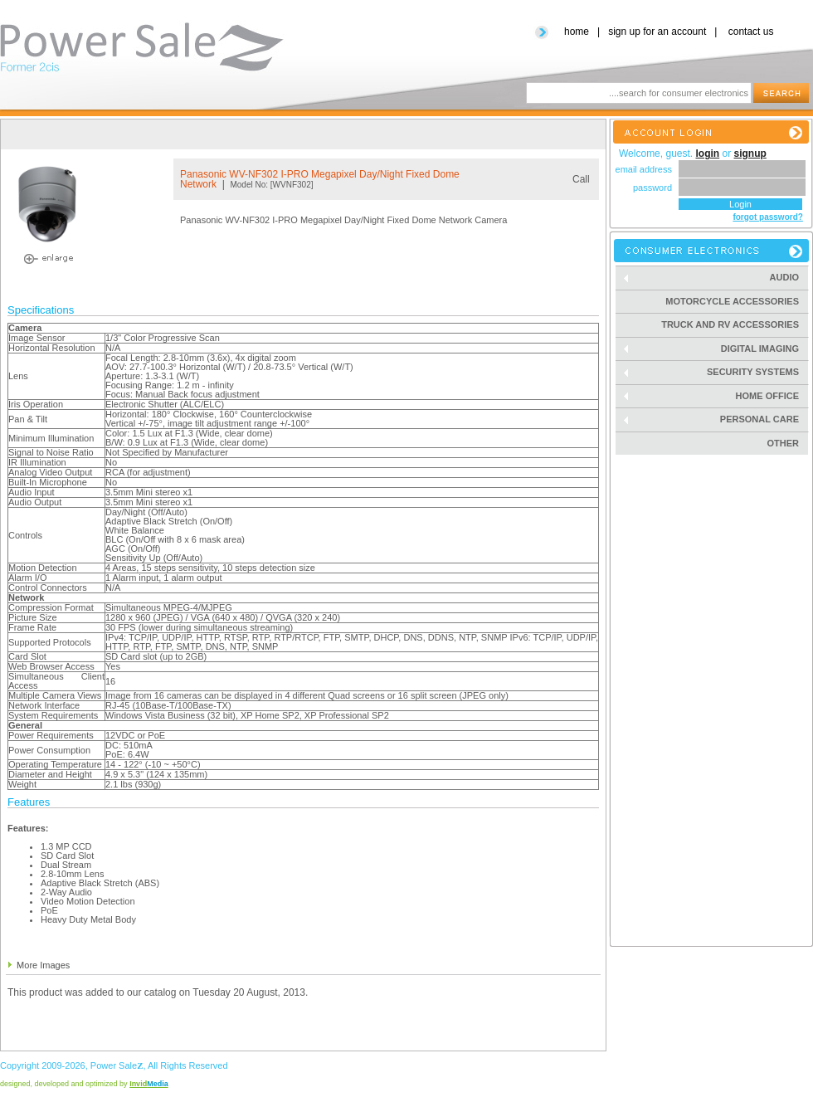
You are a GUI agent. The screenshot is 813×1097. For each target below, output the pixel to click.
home (576, 31)
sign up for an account (657, 31)
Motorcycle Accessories (732, 301)
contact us (751, 31)
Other (783, 443)
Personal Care (715, 419)
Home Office (715, 396)
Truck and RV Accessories (730, 324)
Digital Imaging (715, 349)
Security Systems (715, 372)
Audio (715, 277)
